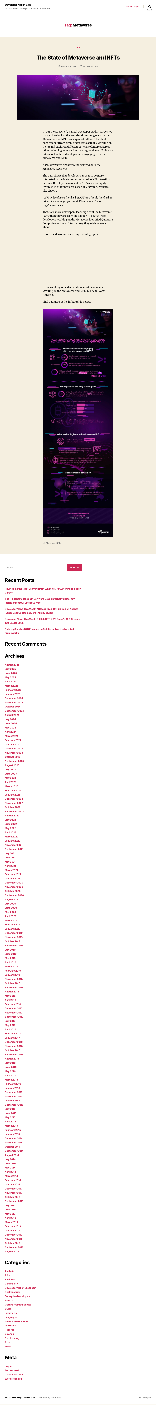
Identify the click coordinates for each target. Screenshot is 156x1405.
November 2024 (15, 702)
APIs (7, 1275)
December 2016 (14, 1042)
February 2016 (14, 1084)
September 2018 (15, 987)
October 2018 (13, 983)
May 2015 (11, 1117)
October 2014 (13, 1147)
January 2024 (13, 744)
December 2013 (14, 1189)
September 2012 (15, 1247)
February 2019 (14, 971)
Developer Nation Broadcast (22, 1288)
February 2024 (14, 740)
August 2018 (13, 992)
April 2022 (11, 832)
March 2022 (12, 837)
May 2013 (11, 1214)
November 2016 (14, 1046)
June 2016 (11, 1067)
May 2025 (11, 677)
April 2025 (11, 681)
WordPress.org (14, 1379)
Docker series (13, 1292)
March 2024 (12, 736)
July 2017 (11, 1021)
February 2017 (14, 1033)
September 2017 (15, 1017)
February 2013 (14, 1226)
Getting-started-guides (19, 1305)
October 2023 (13, 757)
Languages (12, 1317)
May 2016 (11, 1071)
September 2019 (15, 946)
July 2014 (11, 1159)
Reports (10, 1330)
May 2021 (11, 862)
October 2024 (13, 707)
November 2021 (14, 845)
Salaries (10, 1334)
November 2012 (14, 1239)
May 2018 (11, 996)
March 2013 (12, 1222)
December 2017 (14, 1008)
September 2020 (15, 895)
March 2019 (12, 966)
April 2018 (11, 1000)
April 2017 (11, 1029)
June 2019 (11, 954)
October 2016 (13, 1050)
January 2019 (13, 975)
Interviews (11, 1313)
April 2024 (11, 732)
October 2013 (13, 1197)
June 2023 (11, 774)
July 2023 (11, 769)
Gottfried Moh (69, 67)
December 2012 (14, 1235)
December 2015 (14, 1092)
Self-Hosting (12, 1338)
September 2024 (15, 711)
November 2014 (14, 1142)
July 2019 (11, 950)
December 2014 (14, 1138)
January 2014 (13, 1184)
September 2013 (15, 1201)
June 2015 (11, 1113)
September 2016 (15, 1054)
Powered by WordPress (51, 1398)
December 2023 (15, 748)
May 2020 (11, 912)
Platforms (11, 1325)
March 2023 (12, 786)
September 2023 (15, 761)
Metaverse (51, 543)
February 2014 (14, 1180)
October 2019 (13, 941)
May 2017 (11, 1025)
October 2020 (13, 891)
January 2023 (13, 795)
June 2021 (11, 857)
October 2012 (13, 1243)
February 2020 (14, 925)
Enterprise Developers (18, 1296)
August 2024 (13, 715)
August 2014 (13, 1155)
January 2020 (13, 929)
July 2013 (11, 1205)
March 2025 (12, 686)
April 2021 (11, 866)
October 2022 (13, 807)
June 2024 (11, 723)
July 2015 (11, 1109)
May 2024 (11, 728)
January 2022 (13, 841)
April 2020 (11, 916)
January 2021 (13, 878)
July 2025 (11, 669)
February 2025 (14, 690)
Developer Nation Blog (20, 4)
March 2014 (12, 1176)
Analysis (10, 1271)
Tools (8, 1347)
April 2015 (11, 1122)
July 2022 (11, 820)
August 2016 (13, 1059)
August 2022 (13, 816)
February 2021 (14, 874)
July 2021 (11, 853)
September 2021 (15, 849)
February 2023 (14, 790)
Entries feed (12, 1370)
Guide (8, 1309)
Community (12, 1284)
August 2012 (13, 1251)
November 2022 (15, 803)
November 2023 (15, 753)
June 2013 (11, 1209)
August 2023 (13, 765)
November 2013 (14, 1193)
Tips (78, 48)
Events (9, 1300)
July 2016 (11, 1063)
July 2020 (11, 904)
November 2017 (14, 1013)
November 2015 (14, 1096)
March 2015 (12, 1126)
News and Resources (17, 1321)
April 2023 (11, 782)
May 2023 (11, 778)
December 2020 (15, 883)
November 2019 (14, 937)
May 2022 (11, 828)
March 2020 (12, 920)
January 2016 (13, 1088)
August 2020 (13, 899)
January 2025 (13, 694)
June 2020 (11, 908)
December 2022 (15, 799)
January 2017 (13, 1038)
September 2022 (15, 811)
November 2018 (14, 979)
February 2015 (14, 1130)
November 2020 (15, 887)
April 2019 (11, 962)
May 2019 (11, 958)
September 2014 (15, 1151)
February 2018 (14, 1004)
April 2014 (11, 1172)
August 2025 (13, 665)
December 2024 (15, 698)
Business (10, 1279)
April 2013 (11, 1218)
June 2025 (11, 673)
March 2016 (12, 1080)
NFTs (59, 543)
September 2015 (15, 1105)
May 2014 (11, 1168)
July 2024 (11, 719)
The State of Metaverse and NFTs (78, 57)
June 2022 (11, 824)
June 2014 (11, 1163)
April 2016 (11, 1075)
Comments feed (15, 1374)
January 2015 (13, 1134)
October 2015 (13, 1101)
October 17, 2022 (91, 67)
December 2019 (14, 933)
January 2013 (13, 1231)
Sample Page (132, 6)
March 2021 (12, 870)
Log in (8, 1366)
